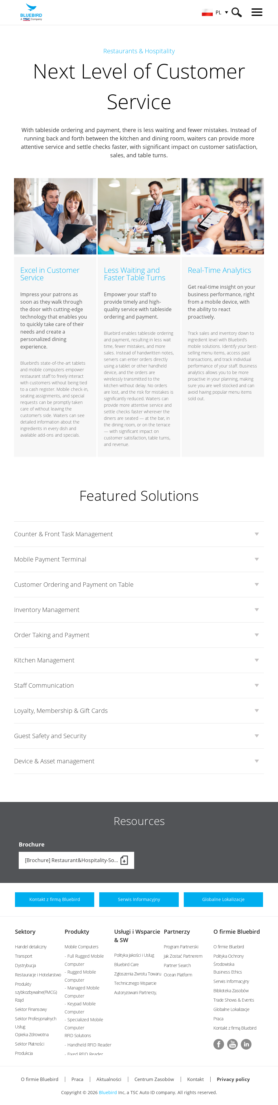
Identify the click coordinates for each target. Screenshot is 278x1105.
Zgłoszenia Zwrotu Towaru (137, 974)
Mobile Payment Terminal (50, 559)
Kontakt (195, 1079)
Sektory (25, 931)
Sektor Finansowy (30, 1009)
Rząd (19, 1000)
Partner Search (177, 965)
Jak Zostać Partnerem (183, 956)
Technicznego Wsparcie (135, 983)
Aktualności (108, 1079)
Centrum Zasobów (154, 1079)
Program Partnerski (181, 947)
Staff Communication (44, 685)
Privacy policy (233, 1079)
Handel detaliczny (30, 947)
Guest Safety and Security (50, 736)
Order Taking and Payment (52, 635)
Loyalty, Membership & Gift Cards (61, 710)
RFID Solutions (78, 1035)
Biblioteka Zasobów (230, 991)
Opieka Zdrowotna (31, 1034)
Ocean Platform (178, 975)
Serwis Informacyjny (231, 981)
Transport (23, 956)
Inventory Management (47, 609)
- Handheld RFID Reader (88, 1045)
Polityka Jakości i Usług (134, 955)
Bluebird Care (126, 964)
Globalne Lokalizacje (231, 1009)
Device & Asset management (54, 761)
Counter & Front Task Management (63, 534)
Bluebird (108, 1092)
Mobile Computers (81, 947)
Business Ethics (227, 972)
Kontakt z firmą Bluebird (234, 1028)
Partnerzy (177, 931)
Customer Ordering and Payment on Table (74, 584)
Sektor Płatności (29, 1044)
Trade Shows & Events (233, 1000)
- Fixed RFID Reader (84, 1054)
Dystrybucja (25, 965)
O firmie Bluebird (236, 931)
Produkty (77, 931)
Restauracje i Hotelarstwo (38, 975)
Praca (218, 1019)
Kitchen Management (44, 660)
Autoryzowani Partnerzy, (135, 992)
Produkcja (24, 1053)
